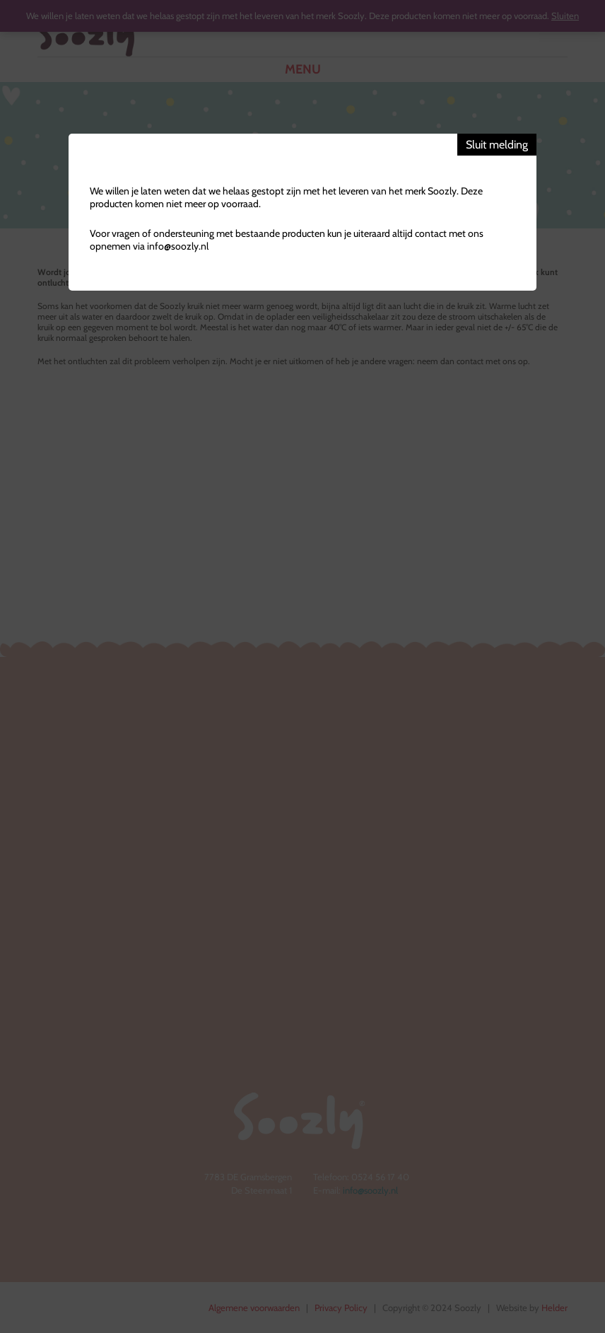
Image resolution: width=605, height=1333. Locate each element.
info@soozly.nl (177, 246)
